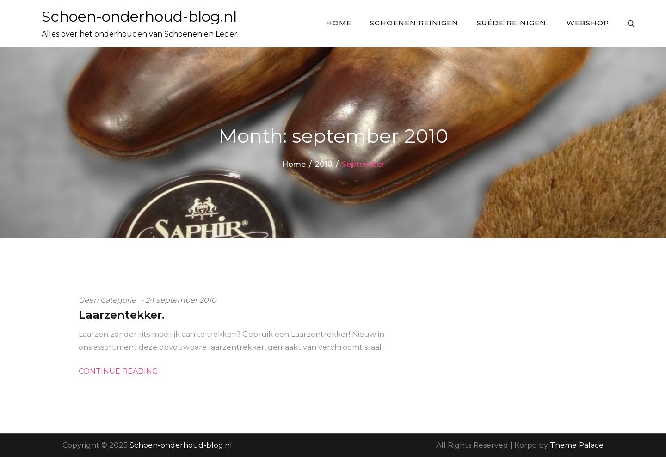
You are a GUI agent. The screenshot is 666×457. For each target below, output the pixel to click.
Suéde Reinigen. (512, 22)
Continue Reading (118, 371)
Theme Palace (577, 445)
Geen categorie (107, 300)
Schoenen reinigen (414, 22)
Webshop (588, 22)
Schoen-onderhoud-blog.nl (139, 16)
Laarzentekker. (122, 315)
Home (339, 22)
